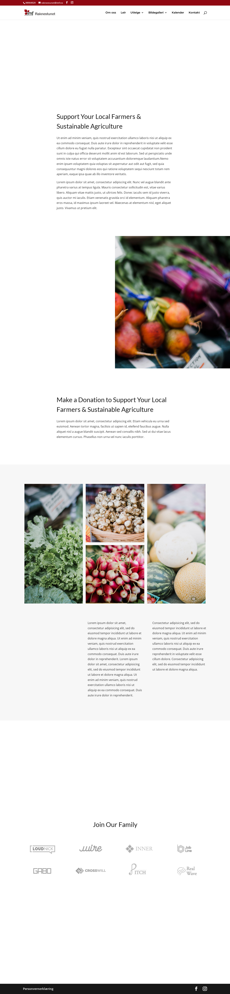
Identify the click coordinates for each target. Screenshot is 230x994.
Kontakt (194, 12)
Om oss (110, 12)
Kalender (178, 12)
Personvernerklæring (38, 989)
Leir (123, 12)
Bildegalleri (156, 12)
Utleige (135, 12)
